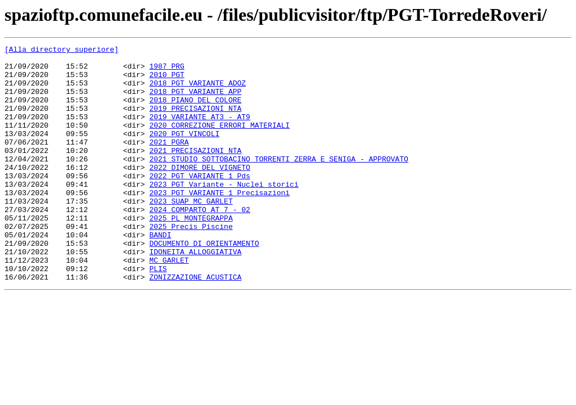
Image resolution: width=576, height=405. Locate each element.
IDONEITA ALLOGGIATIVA (195, 294)
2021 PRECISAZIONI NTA (195, 172)
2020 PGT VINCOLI (184, 152)
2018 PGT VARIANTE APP (195, 101)
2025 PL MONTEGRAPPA (190, 253)
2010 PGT (166, 81)
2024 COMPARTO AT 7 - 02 (199, 243)
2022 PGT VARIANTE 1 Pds (199, 202)
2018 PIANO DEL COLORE (195, 111)
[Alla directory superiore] (61, 51)
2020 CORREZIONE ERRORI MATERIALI (219, 142)
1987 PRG (166, 71)
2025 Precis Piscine (190, 263)
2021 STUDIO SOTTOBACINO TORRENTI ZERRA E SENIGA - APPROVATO (278, 182)
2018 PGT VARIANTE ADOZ (197, 91)
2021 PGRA (168, 162)
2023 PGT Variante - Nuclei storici (223, 213)
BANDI (160, 273)
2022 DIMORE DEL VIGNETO (199, 192)
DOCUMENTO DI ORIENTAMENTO (204, 283)
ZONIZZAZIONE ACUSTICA (195, 324)
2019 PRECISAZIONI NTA (195, 121)
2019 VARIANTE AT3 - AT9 (199, 132)
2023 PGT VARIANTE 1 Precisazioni (219, 223)
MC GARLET (168, 304)
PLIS (157, 314)
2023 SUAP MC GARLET (190, 233)
